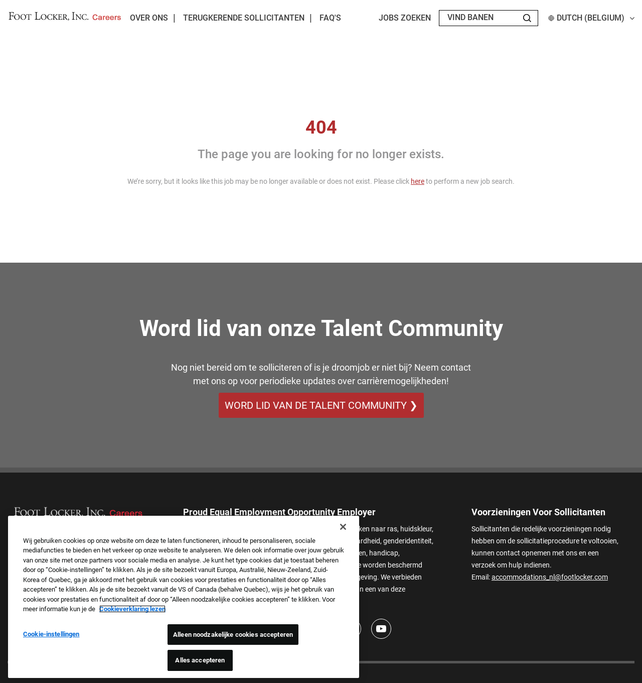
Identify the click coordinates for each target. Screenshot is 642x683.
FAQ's (330, 18)
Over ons (149, 18)
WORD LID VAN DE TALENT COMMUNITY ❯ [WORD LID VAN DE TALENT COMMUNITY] (321, 405)
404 (321, 127)
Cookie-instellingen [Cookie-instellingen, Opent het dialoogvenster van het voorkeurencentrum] (51, 634)
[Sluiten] (343, 527)
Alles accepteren (200, 660)
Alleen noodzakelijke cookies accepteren (233, 634)
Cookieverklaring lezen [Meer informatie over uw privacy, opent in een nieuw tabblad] (132, 609)
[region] (183, 597)
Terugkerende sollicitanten (243, 18)
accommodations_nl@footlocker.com (550, 577)
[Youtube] (381, 629)
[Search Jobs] (527, 18)
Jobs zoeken (405, 18)
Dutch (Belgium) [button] (591, 18)
